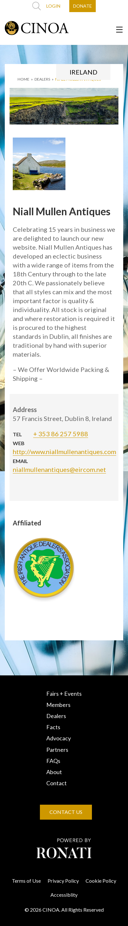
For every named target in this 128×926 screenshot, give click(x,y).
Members (58, 704)
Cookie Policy (101, 881)
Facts (53, 726)
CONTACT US (65, 812)
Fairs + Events (64, 693)
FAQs (53, 760)
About (54, 771)
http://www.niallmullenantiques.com (64, 451)
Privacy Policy (63, 881)
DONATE (82, 6)
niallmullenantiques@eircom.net (59, 469)
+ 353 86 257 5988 (60, 434)
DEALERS (42, 79)
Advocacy (58, 738)
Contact (56, 783)
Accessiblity (64, 895)
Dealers (56, 715)
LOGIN (53, 6)
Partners (57, 749)
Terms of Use (26, 881)
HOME (23, 79)
